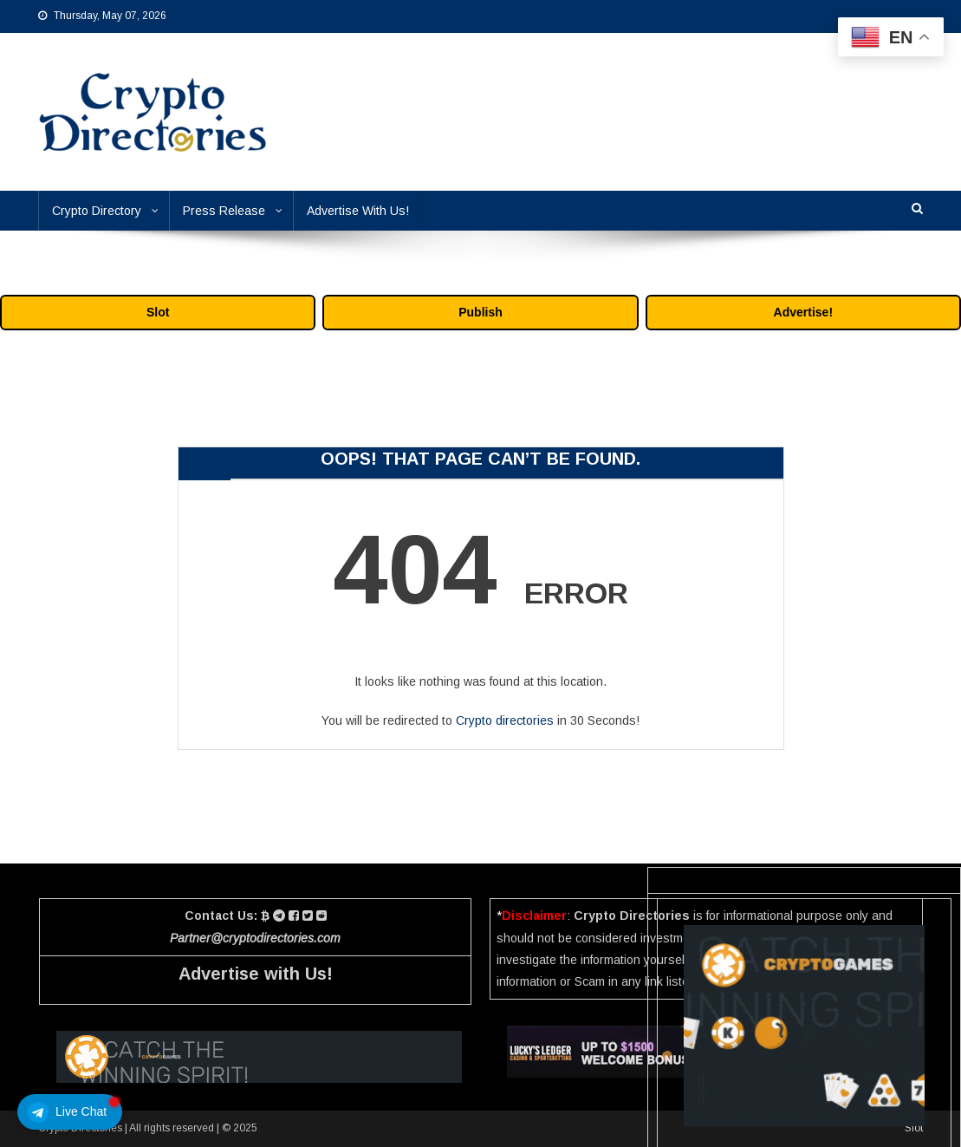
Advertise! (803, 312)
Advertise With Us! (358, 211)
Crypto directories (505, 720)
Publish (480, 312)
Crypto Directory (96, 211)
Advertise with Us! (256, 973)
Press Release (224, 211)
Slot (157, 312)
